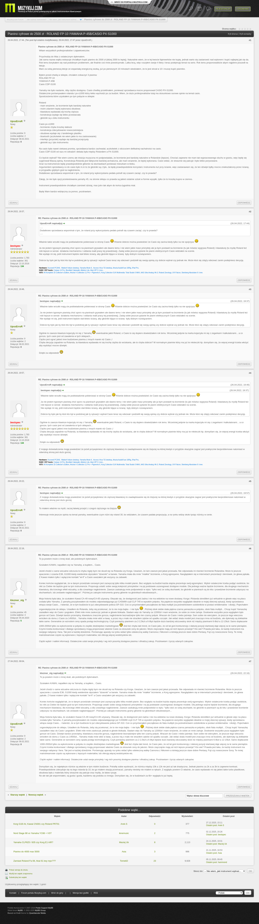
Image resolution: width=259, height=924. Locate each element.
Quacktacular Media (37, 913)
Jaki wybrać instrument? (36, 20)
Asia (124, 851)
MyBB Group (40, 910)
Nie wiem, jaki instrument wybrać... (63, 20)
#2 (250, 211)
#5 (250, 481)
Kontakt (12, 893)
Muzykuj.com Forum (15, 20)
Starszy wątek (17, 794)
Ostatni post (211, 825)
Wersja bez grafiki (81, 893)
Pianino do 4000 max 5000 (26, 851)
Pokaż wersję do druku (18, 870)
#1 (250, 40)
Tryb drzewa (233, 34)
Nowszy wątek (35, 794)
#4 (250, 373)
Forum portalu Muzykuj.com (33, 893)
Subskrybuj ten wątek (18, 877)
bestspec (222, 834)
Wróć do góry (57, 893)
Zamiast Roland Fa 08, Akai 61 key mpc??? (34, 861)
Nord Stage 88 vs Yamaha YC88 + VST (32, 833)
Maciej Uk (124, 842)
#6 (250, 548)
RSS (96, 893)
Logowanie (243, 9)
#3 (250, 289)
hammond (222, 862)
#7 (250, 661)
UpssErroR (86, 40)
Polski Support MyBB (44, 908)
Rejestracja (223, 9)
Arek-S (124, 824)
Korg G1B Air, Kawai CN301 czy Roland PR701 (36, 824)
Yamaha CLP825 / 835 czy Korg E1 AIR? (33, 842)
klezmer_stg (17, 600)
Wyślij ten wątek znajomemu (20, 874)
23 (154, 861)
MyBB (20, 910)
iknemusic (124, 833)
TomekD (124, 861)
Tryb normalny (245, 34)
